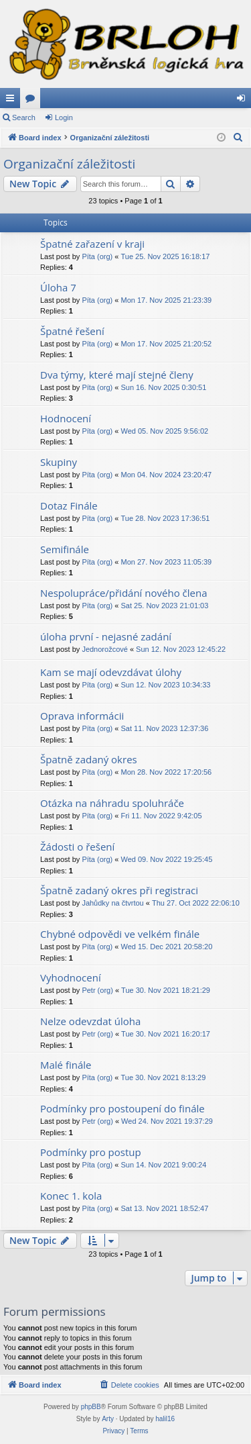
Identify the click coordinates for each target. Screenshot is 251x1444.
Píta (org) (97, 256)
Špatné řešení (72, 331)
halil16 (165, 1419)
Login (64, 117)
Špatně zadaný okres (88, 759)
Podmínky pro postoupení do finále (122, 1108)
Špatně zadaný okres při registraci (119, 890)
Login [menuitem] (244, 100)
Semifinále (64, 549)
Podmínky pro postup (90, 1152)
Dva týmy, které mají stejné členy (116, 374)
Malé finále (66, 1064)
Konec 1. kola (71, 1195)
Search (23, 117)
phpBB (91, 1406)
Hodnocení (65, 418)
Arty (108, 1419)
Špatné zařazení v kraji (92, 243)
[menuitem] (238, 137)
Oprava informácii (82, 715)
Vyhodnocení (70, 977)
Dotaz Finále (69, 505)
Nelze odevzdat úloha (90, 1021)
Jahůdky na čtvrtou (112, 903)
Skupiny (58, 462)
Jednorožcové (105, 649)
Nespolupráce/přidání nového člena (123, 592)
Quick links (12, 100)
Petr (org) (97, 990)
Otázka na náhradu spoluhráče (112, 803)
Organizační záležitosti (69, 164)
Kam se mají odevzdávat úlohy (110, 672)
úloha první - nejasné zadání (105, 636)
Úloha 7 (58, 287)
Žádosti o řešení (77, 846)
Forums (32, 100)
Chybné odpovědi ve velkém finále (119, 934)
